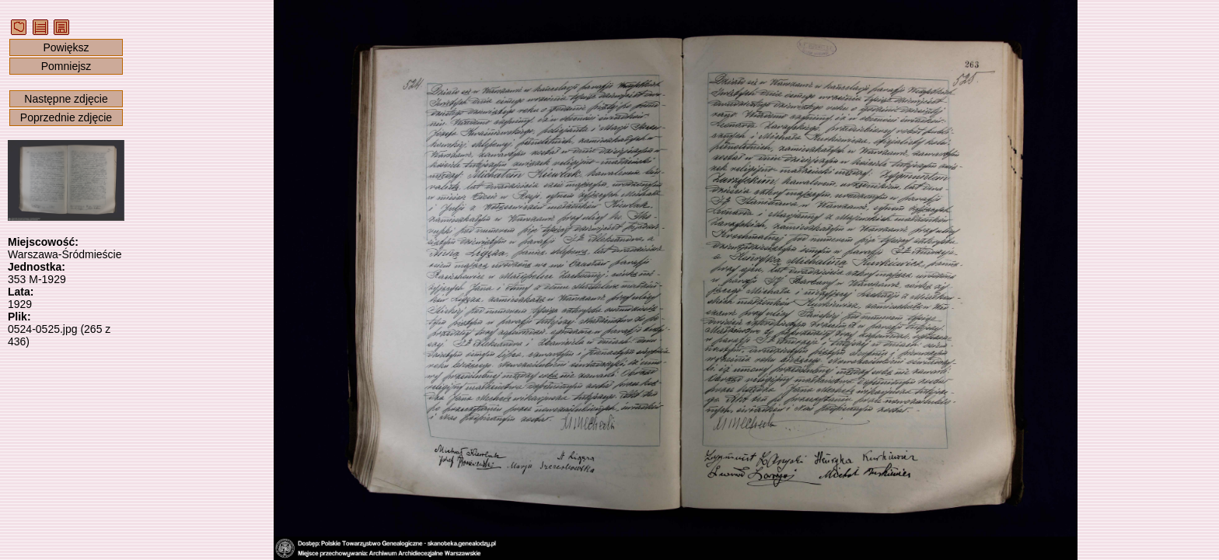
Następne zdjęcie (65, 99)
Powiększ (66, 47)
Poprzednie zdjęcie (66, 117)
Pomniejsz (66, 66)
